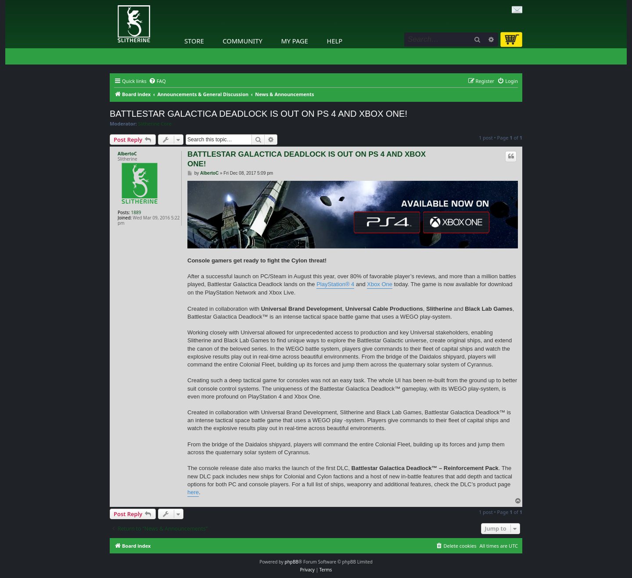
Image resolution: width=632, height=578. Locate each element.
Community (242, 40)
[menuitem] (157, 81)
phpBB (291, 562)
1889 (136, 212)
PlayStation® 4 (335, 284)
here (193, 492)
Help (335, 40)
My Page (294, 40)
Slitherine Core (155, 124)
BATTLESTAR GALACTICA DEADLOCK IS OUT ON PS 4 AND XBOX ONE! (258, 113)
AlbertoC (127, 153)
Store (194, 40)
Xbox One (379, 284)
